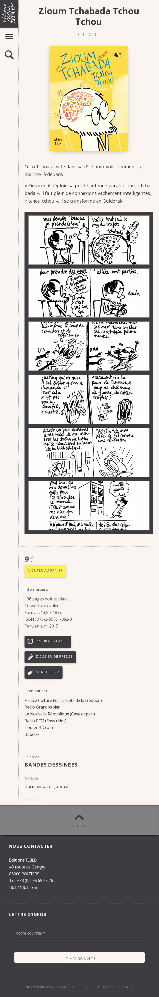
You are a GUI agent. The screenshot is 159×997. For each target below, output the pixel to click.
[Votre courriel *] (79, 933)
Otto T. (88, 35)
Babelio (32, 734)
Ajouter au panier (45, 571)
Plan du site (70, 987)
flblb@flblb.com (23, 887)
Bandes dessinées (51, 765)
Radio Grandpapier (42, 707)
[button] (9, 55)
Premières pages (52, 641)
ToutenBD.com (39, 727)
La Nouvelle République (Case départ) (60, 714)
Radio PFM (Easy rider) (45, 721)
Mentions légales (115, 987)
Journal (61, 786)
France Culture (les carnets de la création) (63, 700)
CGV (90, 987)
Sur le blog (47, 672)
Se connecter (40, 987)
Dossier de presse (54, 657)
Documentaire (38, 786)
